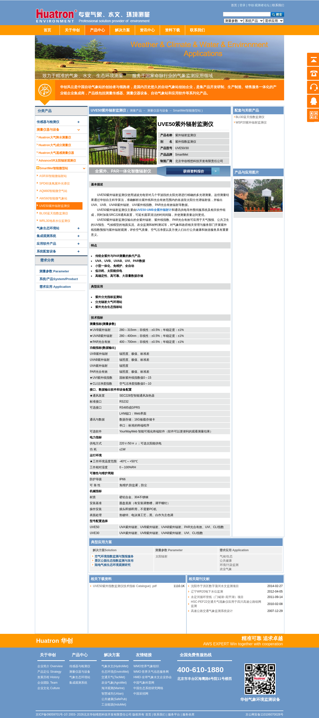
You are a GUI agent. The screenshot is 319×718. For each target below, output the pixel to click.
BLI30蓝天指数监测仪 (250, 117)
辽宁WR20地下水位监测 (207, 591)
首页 (47, 30)
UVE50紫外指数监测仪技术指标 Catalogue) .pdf (125, 586)
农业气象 (226, 569)
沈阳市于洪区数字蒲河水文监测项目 (215, 586)
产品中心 (97, 30)
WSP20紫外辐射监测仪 (251, 122)
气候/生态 (226, 556)
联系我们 (197, 30)
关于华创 (72, 30)
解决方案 (122, 30)
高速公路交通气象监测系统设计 (212, 611)
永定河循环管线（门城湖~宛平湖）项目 (217, 597)
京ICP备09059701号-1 (51, 714)
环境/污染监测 (229, 565)
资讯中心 (147, 30)
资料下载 (172, 30)
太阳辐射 (161, 556)
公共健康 (226, 560)
